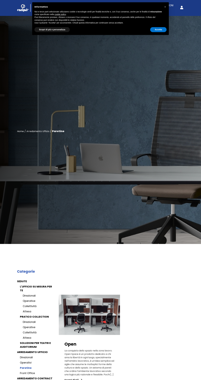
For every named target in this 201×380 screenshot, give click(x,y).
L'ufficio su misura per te (36, 288)
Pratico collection (34, 316)
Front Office (27, 373)
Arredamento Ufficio (37, 131)
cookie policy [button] (60, 14)
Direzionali (29, 295)
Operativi (25, 362)
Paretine (26, 368)
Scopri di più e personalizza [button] (52, 29)
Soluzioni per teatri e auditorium (35, 345)
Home (20, 131)
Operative (29, 301)
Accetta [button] (158, 29)
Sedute (22, 281)
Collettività (29, 306)
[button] (165, 7)
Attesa (27, 311)
